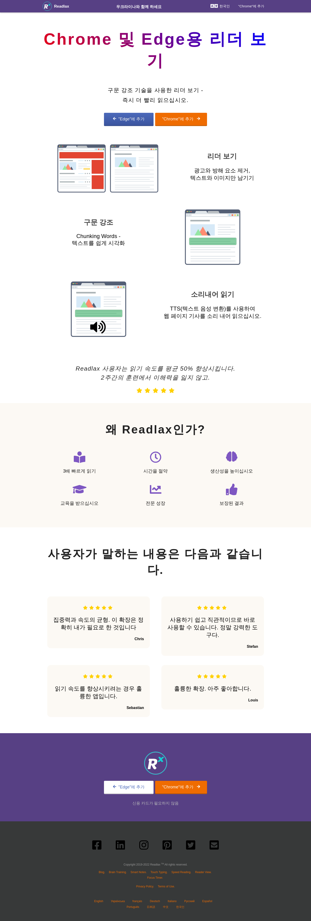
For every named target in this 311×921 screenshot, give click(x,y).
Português (133, 907)
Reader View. (203, 872)
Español (207, 901)
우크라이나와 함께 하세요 (138, 7)
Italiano (172, 901)
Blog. (102, 872)
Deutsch (155, 901)
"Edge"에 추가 (129, 119)
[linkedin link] (120, 846)
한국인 (180, 907)
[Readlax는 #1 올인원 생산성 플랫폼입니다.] (47, 6)
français (137, 901)
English (98, 901)
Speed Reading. (181, 872)
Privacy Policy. (145, 886)
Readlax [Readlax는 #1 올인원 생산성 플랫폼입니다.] (61, 6)
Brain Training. (118, 872)
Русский (189, 901)
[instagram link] (143, 846)
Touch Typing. (159, 872)
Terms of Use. (166, 886)
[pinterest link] (167, 846)
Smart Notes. (138, 872)
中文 (166, 907)
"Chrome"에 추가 (251, 6)
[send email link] (214, 846)
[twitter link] (190, 846)
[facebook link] (96, 846)
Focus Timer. (155, 877)
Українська (118, 901)
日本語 (151, 907)
